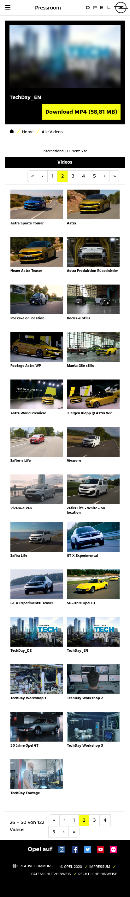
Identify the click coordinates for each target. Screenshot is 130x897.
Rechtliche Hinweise (97, 874)
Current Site (77, 151)
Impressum (99, 866)
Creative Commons (33, 866)
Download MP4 (81, 112)
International (53, 151)
